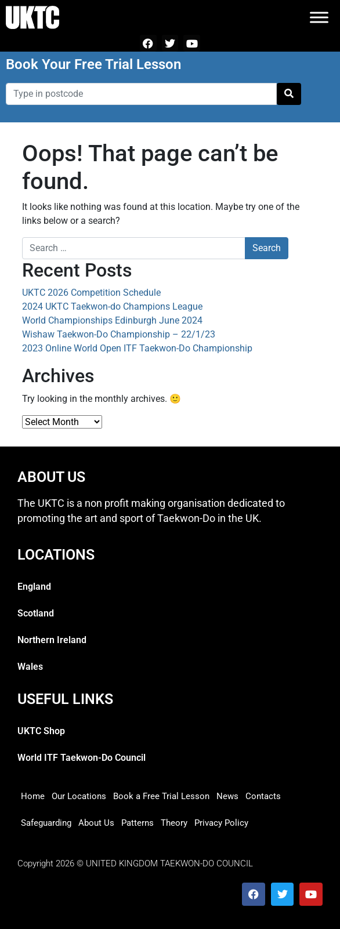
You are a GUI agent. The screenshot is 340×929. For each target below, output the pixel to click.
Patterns (137, 823)
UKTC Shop (41, 730)
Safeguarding (46, 823)
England (34, 586)
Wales (30, 666)
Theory (174, 823)
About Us (96, 823)
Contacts (263, 796)
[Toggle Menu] (319, 17)
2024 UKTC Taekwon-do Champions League (112, 306)
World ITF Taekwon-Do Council (81, 757)
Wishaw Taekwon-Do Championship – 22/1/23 (118, 334)
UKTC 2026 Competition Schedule (91, 292)
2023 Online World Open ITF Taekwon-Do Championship (137, 348)
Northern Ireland (51, 639)
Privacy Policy (221, 823)
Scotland (35, 613)
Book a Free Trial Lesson (161, 796)
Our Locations (79, 796)
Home (33, 796)
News (227, 796)
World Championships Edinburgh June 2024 (112, 320)
